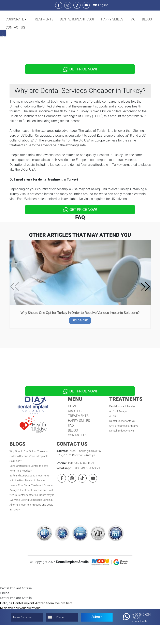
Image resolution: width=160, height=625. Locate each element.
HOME (72, 396)
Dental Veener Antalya (122, 410)
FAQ (132, 19)
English (100, 5)
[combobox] (50, 617)
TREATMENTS (43, 19)
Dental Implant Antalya (122, 396)
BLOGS (147, 19)
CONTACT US (15, 27)
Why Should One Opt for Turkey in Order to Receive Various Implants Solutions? (80, 306)
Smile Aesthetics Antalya (123, 415)
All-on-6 (113, 406)
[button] (16, 19)
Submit (96, 617)
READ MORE (80, 314)
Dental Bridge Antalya (121, 420)
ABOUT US (75, 401)
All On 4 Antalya (118, 401)
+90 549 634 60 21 (80, 453)
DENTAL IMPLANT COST (77, 19)
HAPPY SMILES (112, 19)
